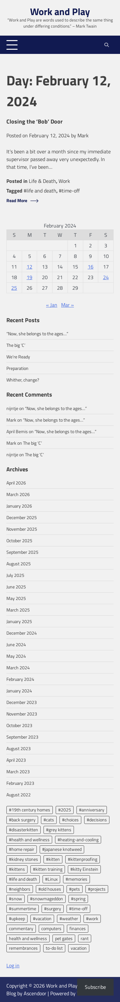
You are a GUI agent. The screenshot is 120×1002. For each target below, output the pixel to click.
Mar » (67, 305)
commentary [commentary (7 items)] (21, 928)
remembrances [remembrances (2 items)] (23, 948)
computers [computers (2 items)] (51, 928)
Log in (13, 965)
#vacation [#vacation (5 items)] (42, 918)
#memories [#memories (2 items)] (76, 879)
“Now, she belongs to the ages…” (37, 333)
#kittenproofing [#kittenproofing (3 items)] (82, 859)
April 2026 (16, 482)
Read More (16, 200)
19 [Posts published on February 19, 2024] (29, 277)
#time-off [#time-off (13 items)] (78, 908)
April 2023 (16, 760)
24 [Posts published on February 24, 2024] (106, 277)
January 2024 (19, 690)
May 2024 (16, 656)
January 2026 (19, 505)
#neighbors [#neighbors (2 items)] (19, 889)
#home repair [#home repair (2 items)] (21, 849)
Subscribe (95, 987)
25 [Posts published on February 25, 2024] (14, 288)
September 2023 (22, 736)
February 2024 (20, 679)
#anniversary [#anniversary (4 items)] (91, 809)
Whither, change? (22, 379)
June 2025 (16, 586)
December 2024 (21, 632)
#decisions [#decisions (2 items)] (97, 819)
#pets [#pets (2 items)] (74, 889)
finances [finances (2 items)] (77, 928)
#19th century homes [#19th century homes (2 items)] (29, 809)
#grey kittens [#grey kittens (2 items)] (58, 829)
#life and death (40, 190)
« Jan (51, 305)
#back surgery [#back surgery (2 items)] (22, 819)
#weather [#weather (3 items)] (69, 918)
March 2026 (18, 494)
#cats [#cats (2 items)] (49, 819)
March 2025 (18, 609)
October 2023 (19, 725)
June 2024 (16, 644)
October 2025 (19, 540)
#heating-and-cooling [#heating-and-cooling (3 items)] (78, 839)
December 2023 (21, 702)
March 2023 (18, 771)
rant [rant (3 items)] (85, 938)
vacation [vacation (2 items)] (79, 948)
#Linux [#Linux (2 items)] (51, 879)
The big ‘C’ (15, 345)
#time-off (69, 190)
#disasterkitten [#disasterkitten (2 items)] (23, 829)
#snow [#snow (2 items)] (15, 898)
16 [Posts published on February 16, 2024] (90, 266)
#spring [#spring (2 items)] (78, 898)
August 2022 (18, 794)
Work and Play (60, 11)
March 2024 (18, 667)
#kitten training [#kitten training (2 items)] (47, 869)
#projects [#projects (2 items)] (97, 889)
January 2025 (19, 621)
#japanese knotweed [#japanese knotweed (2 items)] (62, 849)
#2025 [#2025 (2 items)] (64, 809)
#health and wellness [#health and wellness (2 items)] (29, 839)
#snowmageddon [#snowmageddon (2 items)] (46, 898)
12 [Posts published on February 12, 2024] (29, 266)
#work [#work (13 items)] (92, 918)
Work (64, 181)
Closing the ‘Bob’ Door (34, 121)
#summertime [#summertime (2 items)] (22, 908)
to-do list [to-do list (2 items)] (54, 948)
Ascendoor (35, 993)
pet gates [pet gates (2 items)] (64, 938)
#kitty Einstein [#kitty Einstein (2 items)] (84, 869)
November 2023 (21, 713)
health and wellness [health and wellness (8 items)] (28, 938)
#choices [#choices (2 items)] (70, 819)
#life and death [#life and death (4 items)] (23, 879)
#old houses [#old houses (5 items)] (49, 889)
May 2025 (16, 598)
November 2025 (21, 529)
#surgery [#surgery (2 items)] (52, 908)
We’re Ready (18, 356)
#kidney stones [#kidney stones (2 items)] (23, 859)
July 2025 (15, 575)
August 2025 (18, 563)
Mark (83, 135)
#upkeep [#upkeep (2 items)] (17, 918)
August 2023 (18, 748)
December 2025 (21, 517)
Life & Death (42, 181)
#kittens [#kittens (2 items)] (17, 869)
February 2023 (20, 783)
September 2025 (22, 552)
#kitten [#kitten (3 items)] (53, 859)
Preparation (17, 368)
